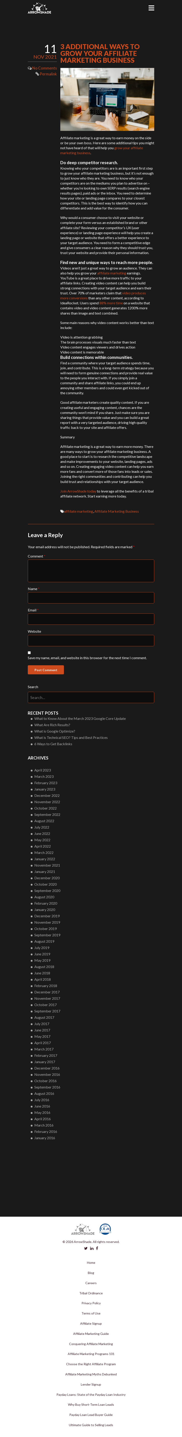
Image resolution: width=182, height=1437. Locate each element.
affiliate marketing (111, 273)
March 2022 (44, 852)
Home (91, 1262)
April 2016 (42, 1119)
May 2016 (42, 1112)
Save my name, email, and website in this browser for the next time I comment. (87, 658)
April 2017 (42, 1043)
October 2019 (45, 928)
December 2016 (47, 1068)
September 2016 (47, 1087)
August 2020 (44, 897)
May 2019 (42, 960)
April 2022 (42, 846)
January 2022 (44, 859)
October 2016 (45, 1081)
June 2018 (42, 973)
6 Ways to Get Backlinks (53, 744)
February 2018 (45, 985)
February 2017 (45, 1055)
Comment (36, 556)
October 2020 (45, 884)
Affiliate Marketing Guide (91, 1334)
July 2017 (41, 1023)
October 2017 (45, 1004)
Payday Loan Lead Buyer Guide (91, 1415)
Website (34, 631)
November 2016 (47, 1074)
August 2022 (44, 821)
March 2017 (44, 1049)
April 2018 (42, 979)
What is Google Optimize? (54, 731)
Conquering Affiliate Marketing (91, 1344)
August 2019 (44, 941)
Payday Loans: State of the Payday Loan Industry (91, 1394)
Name (34, 588)
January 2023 (44, 789)
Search (33, 687)
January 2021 (44, 871)
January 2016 (44, 1138)
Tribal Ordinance (91, 1293)
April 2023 (42, 770)
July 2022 (41, 827)
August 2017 (44, 1017)
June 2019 (42, 954)
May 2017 (42, 1036)
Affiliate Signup (91, 1323)
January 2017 (44, 1062)
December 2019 (47, 916)
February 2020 (45, 903)
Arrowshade (39, 8)
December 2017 (47, 992)
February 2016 (45, 1131)
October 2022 (45, 808)
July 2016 (41, 1100)
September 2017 (47, 1011)
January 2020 (44, 909)
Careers (91, 1283)
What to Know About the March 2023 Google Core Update (80, 718)
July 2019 (41, 947)
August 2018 (44, 966)
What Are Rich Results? (52, 725)
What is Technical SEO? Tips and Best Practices (71, 737)
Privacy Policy (91, 1303)
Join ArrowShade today (78, 491)
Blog (91, 1273)
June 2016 (42, 1106)
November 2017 (47, 998)
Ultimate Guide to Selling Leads (91, 1425)
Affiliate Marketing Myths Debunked (91, 1374)
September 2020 (47, 890)
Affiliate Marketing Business (116, 511)
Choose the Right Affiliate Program (91, 1364)
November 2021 (47, 865)
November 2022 (47, 802)
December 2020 (47, 878)
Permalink (46, 74)
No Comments (44, 68)
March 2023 (44, 776)
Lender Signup (91, 1384)
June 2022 (42, 833)
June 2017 (42, 1030)
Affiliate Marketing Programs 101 (91, 1354)
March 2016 (44, 1125)
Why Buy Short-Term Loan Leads (91, 1404)
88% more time (111, 303)
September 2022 (47, 814)
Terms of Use (91, 1313)
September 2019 (47, 935)
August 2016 (44, 1093)
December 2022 (47, 795)
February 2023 (45, 783)
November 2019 (47, 922)
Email (33, 610)
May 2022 (42, 840)
